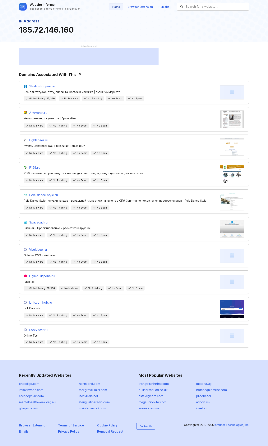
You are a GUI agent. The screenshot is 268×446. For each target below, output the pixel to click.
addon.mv (203, 402)
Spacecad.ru (38, 222)
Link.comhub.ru (40, 302)
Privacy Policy (68, 431)
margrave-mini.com (93, 390)
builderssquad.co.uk (153, 390)
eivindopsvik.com (31, 396)
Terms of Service (71, 425)
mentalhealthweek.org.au (37, 402)
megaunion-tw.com (152, 402)
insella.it (201, 408)
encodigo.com (29, 384)
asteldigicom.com (151, 396)
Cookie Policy (107, 425)
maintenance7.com (92, 408)
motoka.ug (203, 384)
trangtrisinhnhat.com (154, 384)
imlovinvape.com (31, 390)
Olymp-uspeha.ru (42, 276)
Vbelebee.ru (38, 249)
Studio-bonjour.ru (42, 86)
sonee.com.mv (149, 408)
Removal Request (110, 431)
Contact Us (146, 426)
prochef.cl (203, 396)
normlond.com (89, 384)
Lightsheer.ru (38, 140)
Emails (165, 6)
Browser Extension (140, 6)
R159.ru (34, 167)
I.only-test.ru (38, 330)
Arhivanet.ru (38, 113)
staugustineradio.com (94, 402)
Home (116, 6)
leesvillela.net (88, 396)
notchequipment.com (211, 390)
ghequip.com (28, 408)
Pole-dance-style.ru (43, 195)
